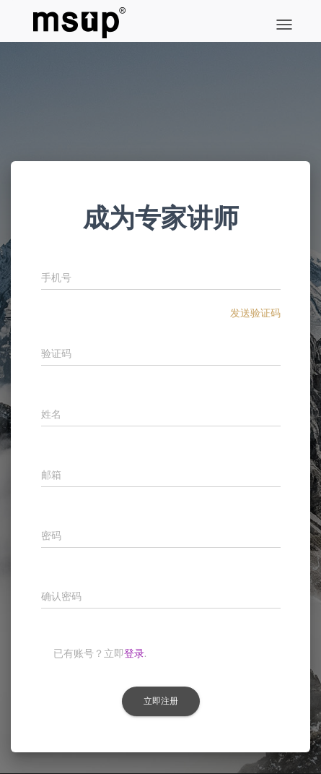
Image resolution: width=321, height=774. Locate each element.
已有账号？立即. (100, 653)
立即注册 (161, 701)
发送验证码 (255, 313)
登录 (134, 653)
